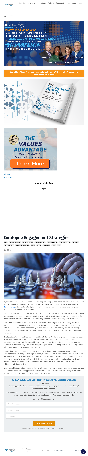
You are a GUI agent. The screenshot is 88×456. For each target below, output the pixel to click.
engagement (75, 242)
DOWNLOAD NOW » (44, 423)
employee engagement (14, 242)
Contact (27, 451)
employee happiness (40, 242)
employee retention (52, 242)
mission (33, 245)
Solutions (31, 3)
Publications (41, 3)
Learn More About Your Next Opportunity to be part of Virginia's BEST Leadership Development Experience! (44, 73)
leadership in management (22, 245)
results (53, 245)
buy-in (5, 242)
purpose (39, 245)
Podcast (51, 3)
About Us (74, 4)
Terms (40, 450)
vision (59, 245)
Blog (68, 3)
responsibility (46, 245)
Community (60, 3)
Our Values (26, 449)
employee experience (27, 242)
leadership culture (9, 245)
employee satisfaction (64, 242)
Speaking (22, 3)
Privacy (47, 450)
